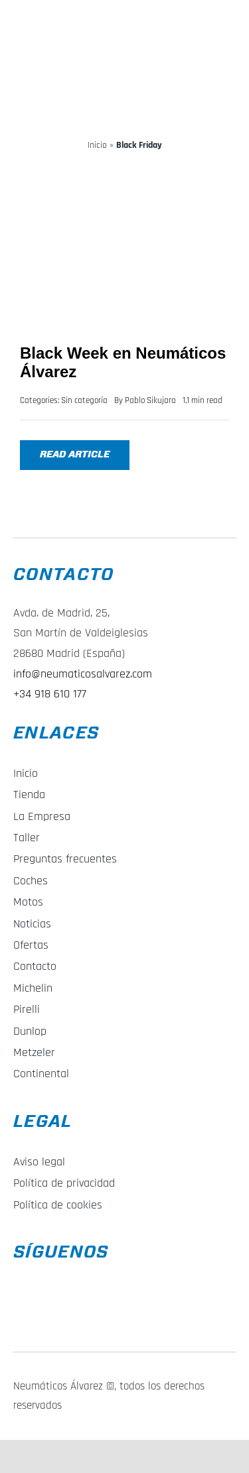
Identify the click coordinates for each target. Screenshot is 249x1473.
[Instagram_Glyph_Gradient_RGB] (21, 1307)
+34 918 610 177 (49, 693)
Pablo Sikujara (150, 400)
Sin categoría (84, 400)
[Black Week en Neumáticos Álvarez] (124, 170)
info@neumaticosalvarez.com (82, 673)
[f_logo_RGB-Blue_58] (23, 1274)
